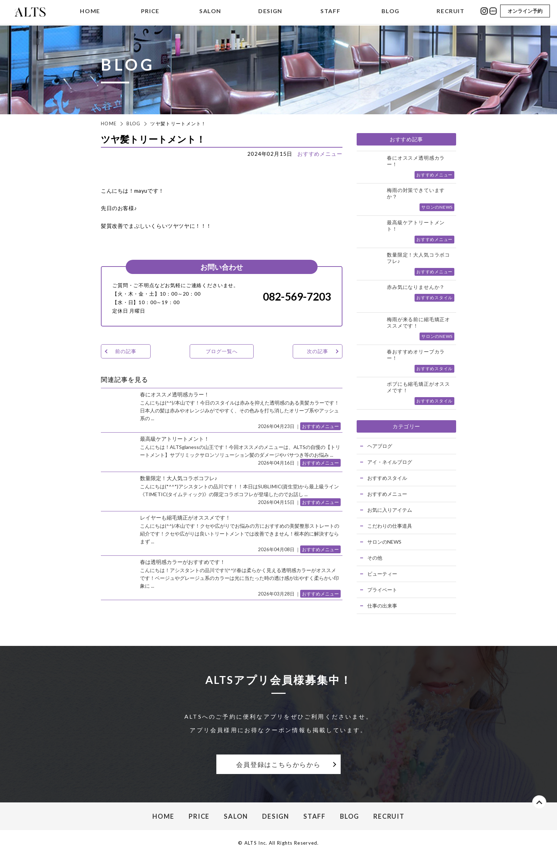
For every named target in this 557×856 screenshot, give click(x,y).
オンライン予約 (525, 12)
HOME (90, 12)
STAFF (330, 12)
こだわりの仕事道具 (389, 526)
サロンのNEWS (384, 542)
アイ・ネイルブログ (389, 462)
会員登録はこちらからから (278, 764)
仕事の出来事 (382, 606)
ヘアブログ (379, 446)
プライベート (382, 590)
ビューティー (382, 574)
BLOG (391, 12)
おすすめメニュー (319, 153)
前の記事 (125, 351)
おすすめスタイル (387, 478)
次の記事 (317, 351)
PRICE (150, 12)
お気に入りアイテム (389, 510)
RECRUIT (450, 12)
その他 (374, 558)
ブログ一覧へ (221, 351)
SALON (210, 12)
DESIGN (270, 12)
